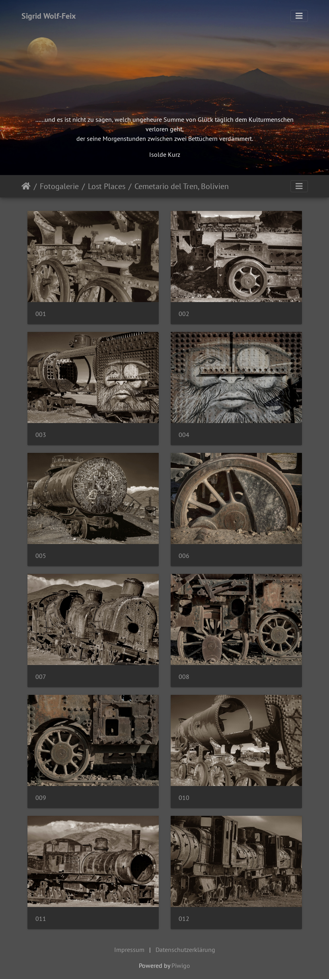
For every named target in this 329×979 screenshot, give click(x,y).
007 (40, 677)
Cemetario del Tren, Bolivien (181, 186)
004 (184, 435)
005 (40, 556)
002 (184, 314)
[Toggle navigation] (299, 16)
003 (40, 435)
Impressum (129, 950)
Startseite (26, 186)
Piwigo (180, 965)
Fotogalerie (59, 186)
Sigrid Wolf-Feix (48, 16)
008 (184, 677)
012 (184, 918)
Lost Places (106, 186)
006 (184, 556)
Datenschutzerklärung (185, 950)
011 (40, 918)
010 (184, 798)
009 (40, 798)
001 (40, 314)
